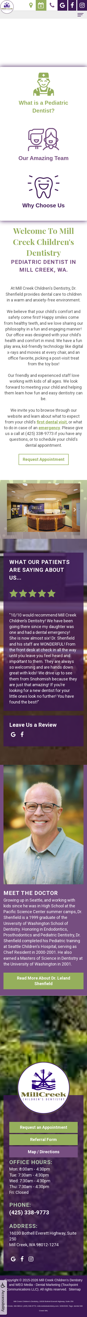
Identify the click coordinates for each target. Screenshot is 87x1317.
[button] (12, 509)
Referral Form (43, 1139)
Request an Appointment (43, 1127)
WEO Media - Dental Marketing (37, 1285)
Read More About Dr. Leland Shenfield (43, 981)
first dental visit (52, 422)
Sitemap (75, 1289)
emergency (49, 427)
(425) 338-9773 (29, 1212)
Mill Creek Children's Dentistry (60, 1280)
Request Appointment (43, 459)
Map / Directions (43, 1151)
